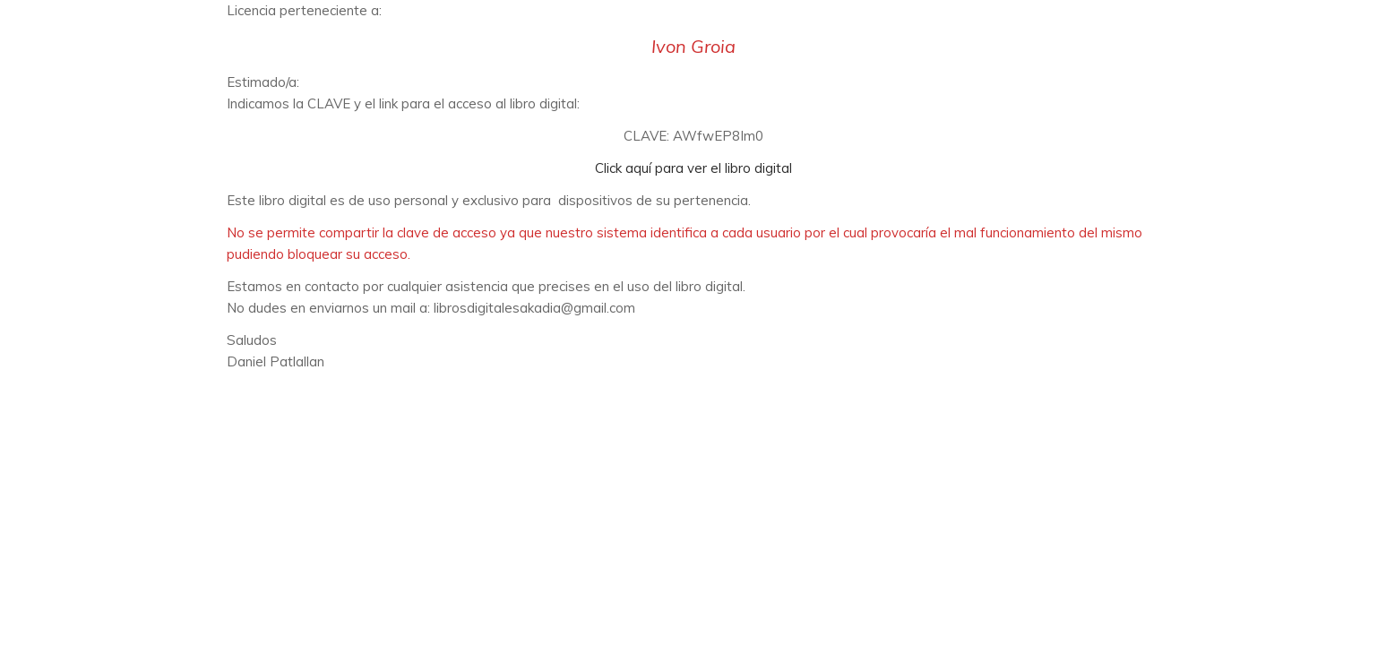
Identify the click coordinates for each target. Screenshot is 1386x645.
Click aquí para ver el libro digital (693, 167)
